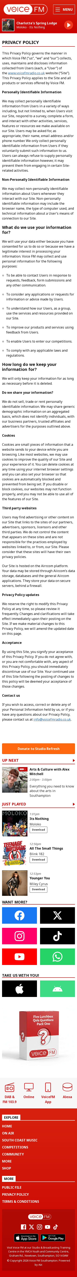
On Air (8, 1133)
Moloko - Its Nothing (30, 27)
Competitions (15, 1147)
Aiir (40, 1264)
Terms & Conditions (20, 1201)
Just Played (14, 804)
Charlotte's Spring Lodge (36, 23)
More (6, 1161)
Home (7, 1126)
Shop (6, 1168)
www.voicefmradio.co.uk (26, 73)
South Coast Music (19, 1140)
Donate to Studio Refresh (39, 748)
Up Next (10, 760)
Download (38, 829)
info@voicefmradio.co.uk (52, 719)
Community (13, 1154)
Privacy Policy (15, 1194)
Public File (11, 1187)
